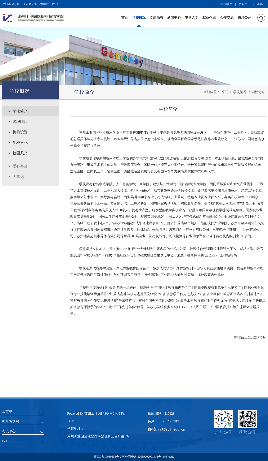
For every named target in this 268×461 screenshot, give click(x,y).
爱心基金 (20, 169)
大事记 (18, 180)
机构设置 (20, 132)
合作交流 (226, 17)
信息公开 (244, 17)
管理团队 (20, 122)
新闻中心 (174, 17)
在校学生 (226, 4)
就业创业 (209, 17)
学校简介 (258, 92)
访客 (260, 4)
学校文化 (20, 143)
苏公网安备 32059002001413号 (141, 456)
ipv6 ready (167, 456)
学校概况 (139, 17)
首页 (124, 17)
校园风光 (20, 153)
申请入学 (191, 17)
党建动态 (156, 17)
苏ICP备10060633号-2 (108, 456)
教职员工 (244, 4)
